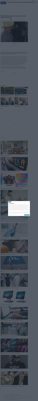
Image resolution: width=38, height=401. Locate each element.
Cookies (12, 213)
